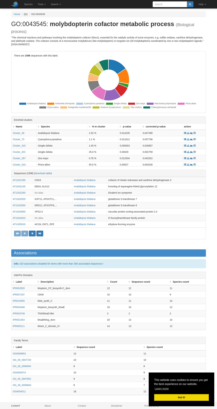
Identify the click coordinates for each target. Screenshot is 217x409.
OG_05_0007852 (22, 378)
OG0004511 (19, 391)
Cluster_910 (19, 164)
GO (26, 14)
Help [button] (202, 4)
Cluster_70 (18, 139)
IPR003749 (19, 313)
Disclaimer (116, 405)
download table (43, 173)
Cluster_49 (18, 133)
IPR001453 (19, 319)
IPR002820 (19, 288)
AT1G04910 (19, 218)
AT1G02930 (19, 205)
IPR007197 (19, 294)
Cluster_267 (19, 158)
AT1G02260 (19, 192)
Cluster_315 (19, 145)
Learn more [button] (162, 388)
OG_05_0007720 (22, 360)
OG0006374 (19, 372)
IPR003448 (19, 307)
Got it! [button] (181, 397)
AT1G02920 (19, 199)
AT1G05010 (19, 224)
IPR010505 (19, 301)
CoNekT (15, 405)
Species (28, 4)
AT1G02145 (19, 186)
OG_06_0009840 (22, 385)
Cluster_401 (19, 152)
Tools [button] (42, 4)
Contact (82, 405)
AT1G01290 (19, 180)
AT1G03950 (19, 211)
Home (17, 14)
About (48, 405)
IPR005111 (19, 326)
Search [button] (56, 4)
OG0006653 (19, 353)
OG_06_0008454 (22, 366)
